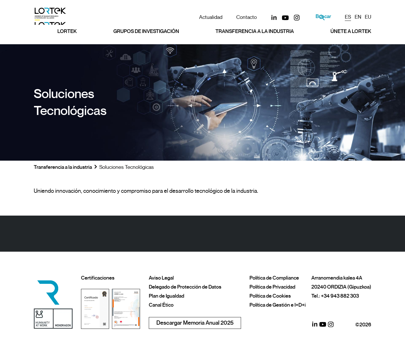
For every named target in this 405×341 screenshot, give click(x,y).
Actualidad (203, 17)
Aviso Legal (161, 278)
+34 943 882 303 (340, 296)
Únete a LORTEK (350, 36)
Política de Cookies (270, 296)
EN (358, 17)
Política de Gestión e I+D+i (277, 305)
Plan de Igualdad (166, 296)
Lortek (67, 36)
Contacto (238, 17)
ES (348, 17)
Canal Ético (161, 305)
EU (368, 17)
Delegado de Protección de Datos (185, 287)
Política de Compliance (274, 278)
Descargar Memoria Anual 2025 (194, 322)
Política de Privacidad (272, 287)
